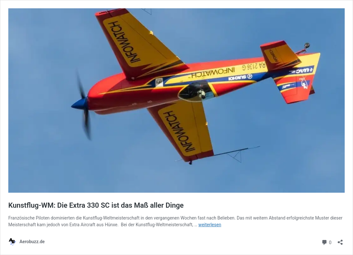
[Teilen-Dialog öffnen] (340, 240)
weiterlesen (209, 224)
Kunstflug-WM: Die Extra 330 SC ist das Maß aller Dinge (96, 205)
